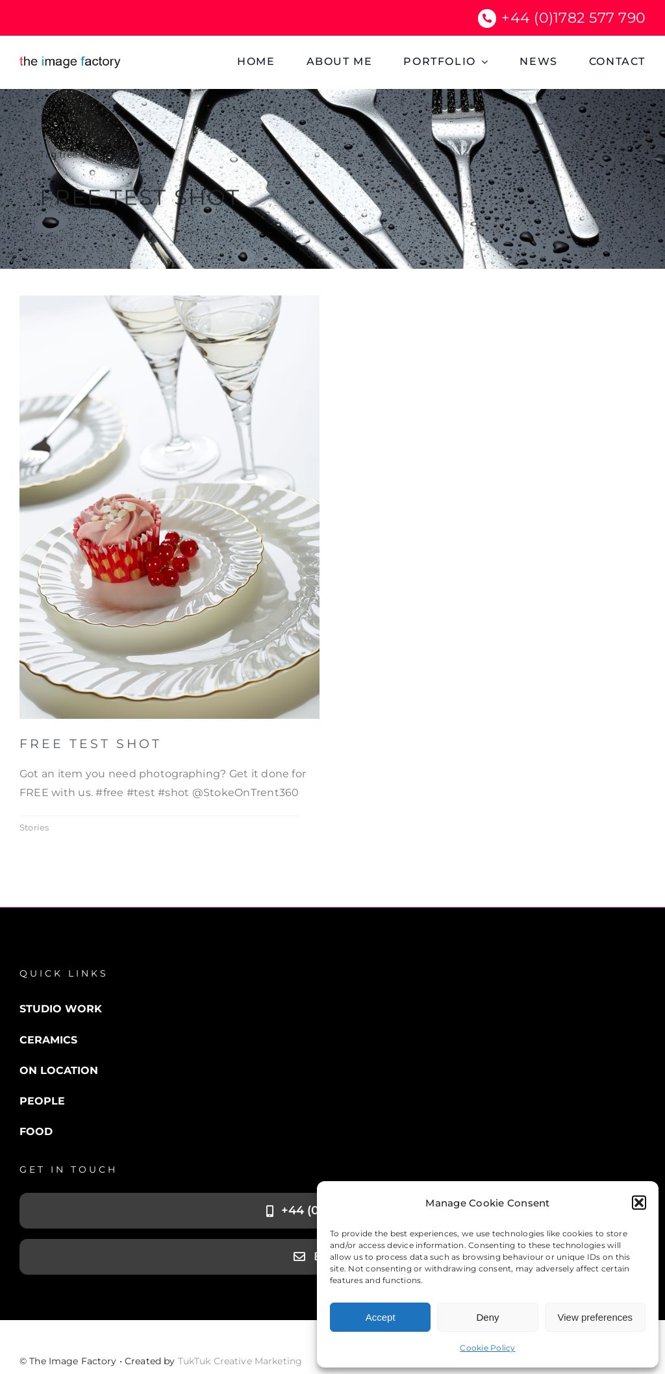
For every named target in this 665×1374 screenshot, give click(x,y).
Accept (380, 1317)
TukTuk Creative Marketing (240, 1361)
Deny (487, 1317)
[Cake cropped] (169, 300)
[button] (639, 1202)
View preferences (595, 1317)
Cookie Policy (487, 1348)
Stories (34, 827)
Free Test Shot (90, 743)
